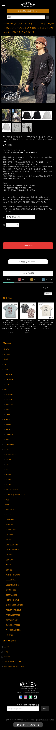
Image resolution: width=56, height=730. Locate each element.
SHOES (8, 485)
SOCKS (8, 480)
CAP (7, 465)
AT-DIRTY (9, 525)
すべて (9, 279)
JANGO (8, 565)
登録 (44, 708)
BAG (7, 470)
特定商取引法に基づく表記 (14, 666)
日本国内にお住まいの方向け (28, 255)
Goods (6, 449)
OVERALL (9, 434)
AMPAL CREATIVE (13, 575)
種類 (4, 217)
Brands (6, 505)
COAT (8, 384)
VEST (8, 414)
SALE (6, 364)
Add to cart (28, 246)
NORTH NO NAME (12, 600)
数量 (4, 225)
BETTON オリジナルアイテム (16, 495)
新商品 (6, 349)
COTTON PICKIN (12, 620)
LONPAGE (9, 635)
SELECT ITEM (11, 580)
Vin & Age (9, 535)
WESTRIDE (10, 510)
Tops (5, 389)
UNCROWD (10, 520)
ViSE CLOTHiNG (12, 545)
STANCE (9, 570)
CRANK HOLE (11, 590)
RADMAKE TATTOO (13, 615)
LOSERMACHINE (12, 585)
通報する (48, 293)
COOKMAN (10, 560)
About (6, 647)
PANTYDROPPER (12, 550)
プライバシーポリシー (12, 661)
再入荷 (6, 359)
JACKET (9, 374)
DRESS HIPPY (11, 530)
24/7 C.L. (9, 540)
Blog (6, 652)
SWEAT (8, 409)
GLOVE (8, 460)
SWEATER (10, 404)
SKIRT (8, 439)
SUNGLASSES (11, 455)
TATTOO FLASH (12, 490)
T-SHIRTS (9, 394)
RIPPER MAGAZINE (13, 630)
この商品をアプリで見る (28, 262)
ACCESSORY (9, 445)
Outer (6, 369)
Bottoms (7, 419)
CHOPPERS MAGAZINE (14, 605)
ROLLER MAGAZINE (13, 610)
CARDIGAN (10, 379)
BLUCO (8, 515)
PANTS (8, 424)
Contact (7, 657)
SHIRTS (9, 399)
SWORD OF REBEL (13, 625)
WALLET (9, 475)
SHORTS (9, 430)
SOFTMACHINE (11, 595)
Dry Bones (9, 555)
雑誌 (7, 500)
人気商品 (7, 354)
